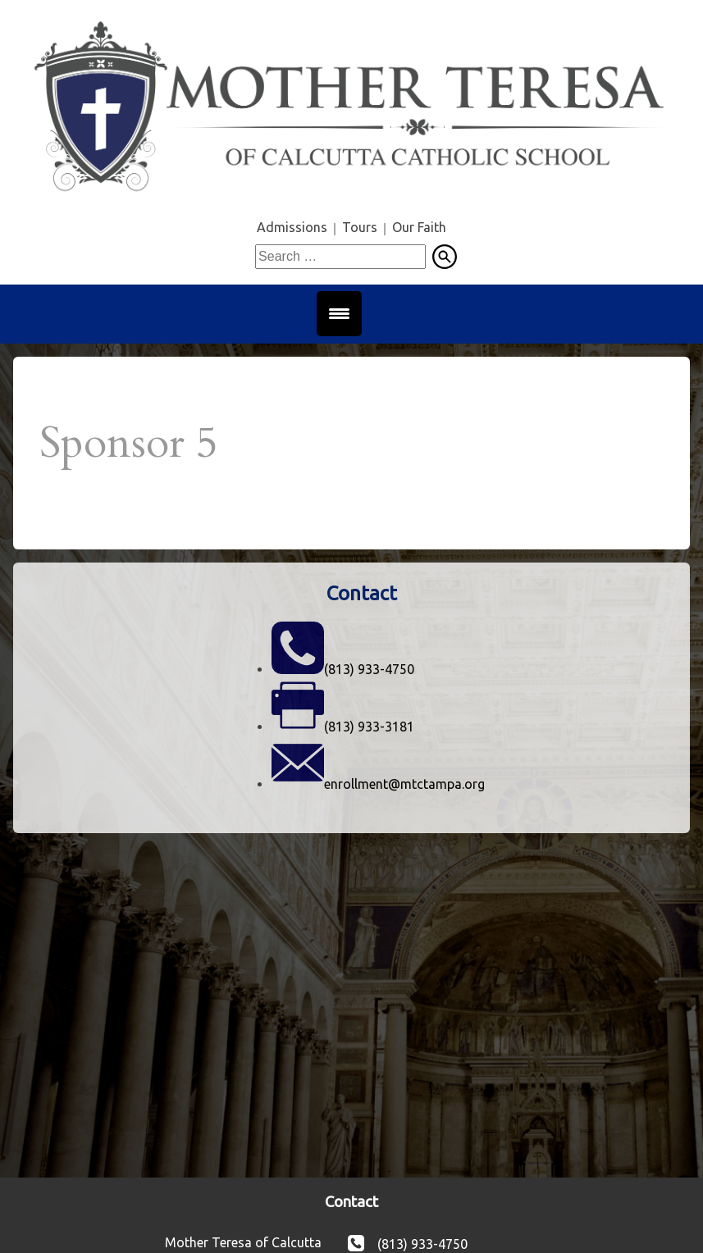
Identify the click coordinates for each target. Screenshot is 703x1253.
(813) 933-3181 (369, 726)
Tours (359, 227)
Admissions (292, 227)
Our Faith (419, 227)
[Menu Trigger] (339, 313)
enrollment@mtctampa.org (404, 784)
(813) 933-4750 (369, 669)
